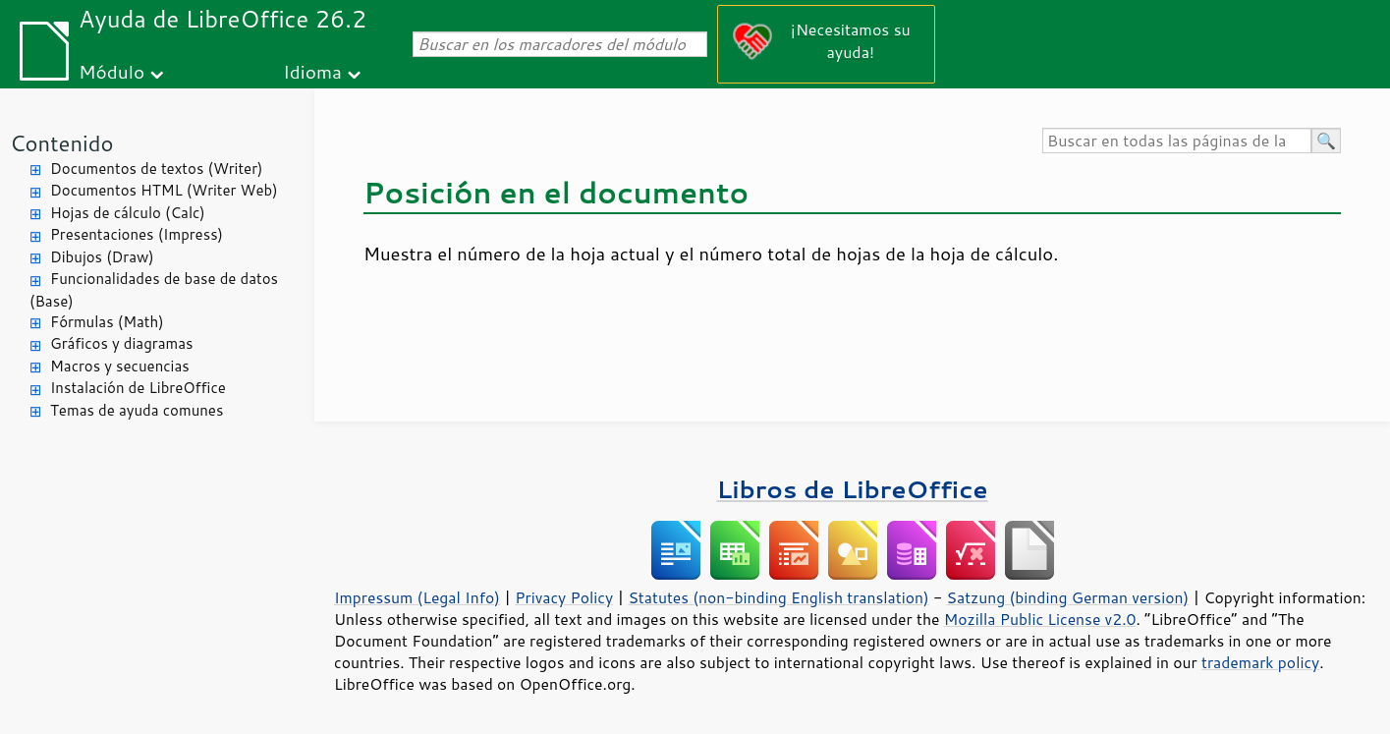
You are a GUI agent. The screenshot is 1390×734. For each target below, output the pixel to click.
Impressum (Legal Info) (417, 597)
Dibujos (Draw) (102, 257)
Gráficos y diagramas (121, 343)
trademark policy (1260, 662)
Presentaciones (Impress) (136, 234)
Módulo (111, 71)
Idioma (312, 71)
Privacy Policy (564, 597)
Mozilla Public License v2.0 (1040, 619)
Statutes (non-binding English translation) (778, 597)
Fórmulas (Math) (107, 321)
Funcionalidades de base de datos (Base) (153, 289)
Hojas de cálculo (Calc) (127, 212)
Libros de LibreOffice (851, 489)
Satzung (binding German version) (1068, 597)
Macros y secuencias (120, 366)
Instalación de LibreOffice (138, 387)
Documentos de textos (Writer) (156, 168)
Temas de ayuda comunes (136, 410)
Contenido (61, 143)
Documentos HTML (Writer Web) (164, 190)
